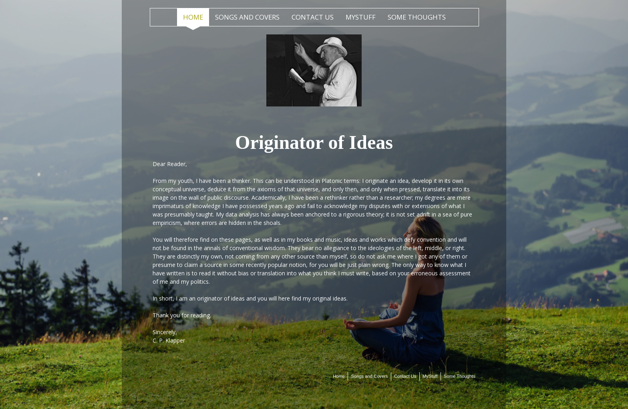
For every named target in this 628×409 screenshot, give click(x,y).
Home (193, 17)
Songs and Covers (247, 17)
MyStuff (361, 17)
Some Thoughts (417, 17)
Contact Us (313, 17)
